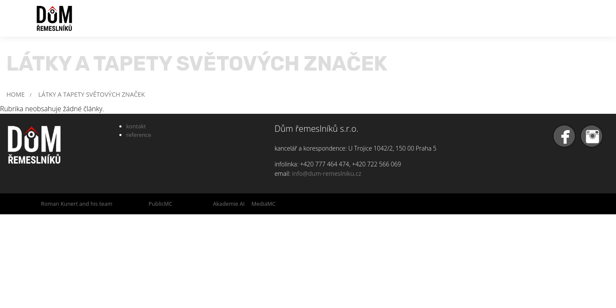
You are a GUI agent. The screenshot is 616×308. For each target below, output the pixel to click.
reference (138, 135)
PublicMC (160, 203)
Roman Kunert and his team (77, 203)
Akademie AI (229, 203)
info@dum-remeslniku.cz (326, 173)
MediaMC (263, 203)
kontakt (136, 126)
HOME (15, 94)
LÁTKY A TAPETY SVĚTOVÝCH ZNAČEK (91, 94)
